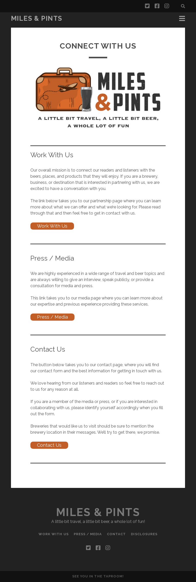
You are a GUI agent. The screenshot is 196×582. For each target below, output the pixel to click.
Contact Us (49, 445)
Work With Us (52, 226)
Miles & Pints (36, 18)
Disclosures (144, 534)
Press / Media (52, 317)
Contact (116, 534)
